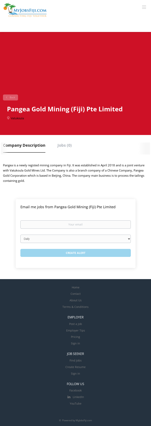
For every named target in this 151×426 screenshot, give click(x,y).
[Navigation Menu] (144, 7)
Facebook (75, 390)
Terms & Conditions (75, 307)
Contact (76, 294)
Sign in (75, 343)
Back (12, 97)
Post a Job (75, 324)
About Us (76, 300)
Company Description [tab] (24, 145)
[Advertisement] (75, 65)
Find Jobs (76, 360)
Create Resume (75, 367)
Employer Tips (75, 330)
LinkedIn (78, 397)
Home (75, 287)
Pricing (75, 337)
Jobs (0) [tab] (64, 145)
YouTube (75, 403)
